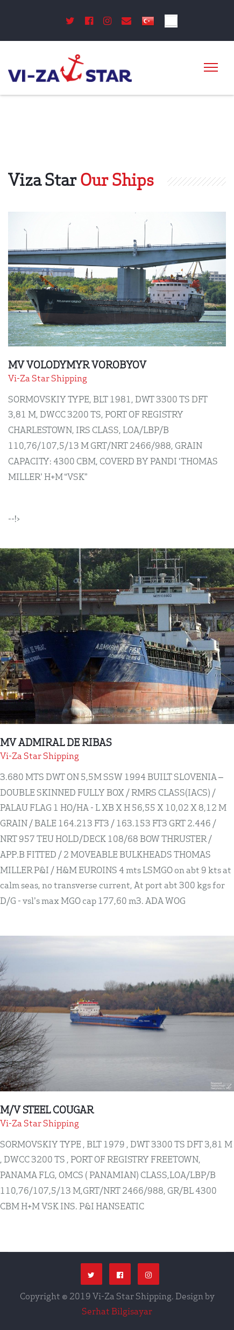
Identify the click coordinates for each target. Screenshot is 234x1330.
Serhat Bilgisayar (117, 1311)
